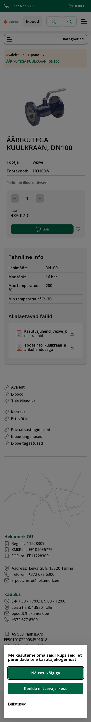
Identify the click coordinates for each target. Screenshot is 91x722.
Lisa (42, 229)
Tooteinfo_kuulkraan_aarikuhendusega (49, 347)
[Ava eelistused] (17, 704)
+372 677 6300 (19, 6)
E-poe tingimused (26, 436)
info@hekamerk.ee (42, 580)
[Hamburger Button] (84, 21)
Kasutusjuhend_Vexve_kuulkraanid (49, 333)
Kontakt (18, 411)
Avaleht (12, 55)
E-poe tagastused (27, 443)
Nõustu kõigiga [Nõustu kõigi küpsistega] (45, 673)
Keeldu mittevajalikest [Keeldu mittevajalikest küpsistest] (45, 688)
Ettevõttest (21, 418)
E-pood (32, 21)
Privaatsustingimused (30, 429)
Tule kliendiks (23, 401)
